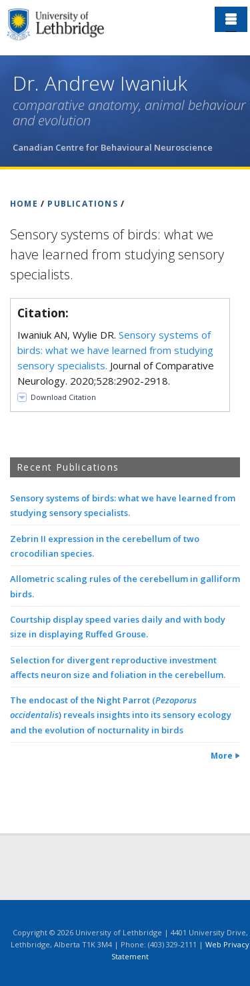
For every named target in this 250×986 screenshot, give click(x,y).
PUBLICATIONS (82, 203)
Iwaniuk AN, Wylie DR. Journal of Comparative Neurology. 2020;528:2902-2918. (115, 357)
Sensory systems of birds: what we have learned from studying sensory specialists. (115, 350)
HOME (24, 203)
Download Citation (63, 397)
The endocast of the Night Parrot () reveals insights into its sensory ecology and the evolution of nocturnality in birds (120, 714)
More (222, 755)
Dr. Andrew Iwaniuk (100, 83)
